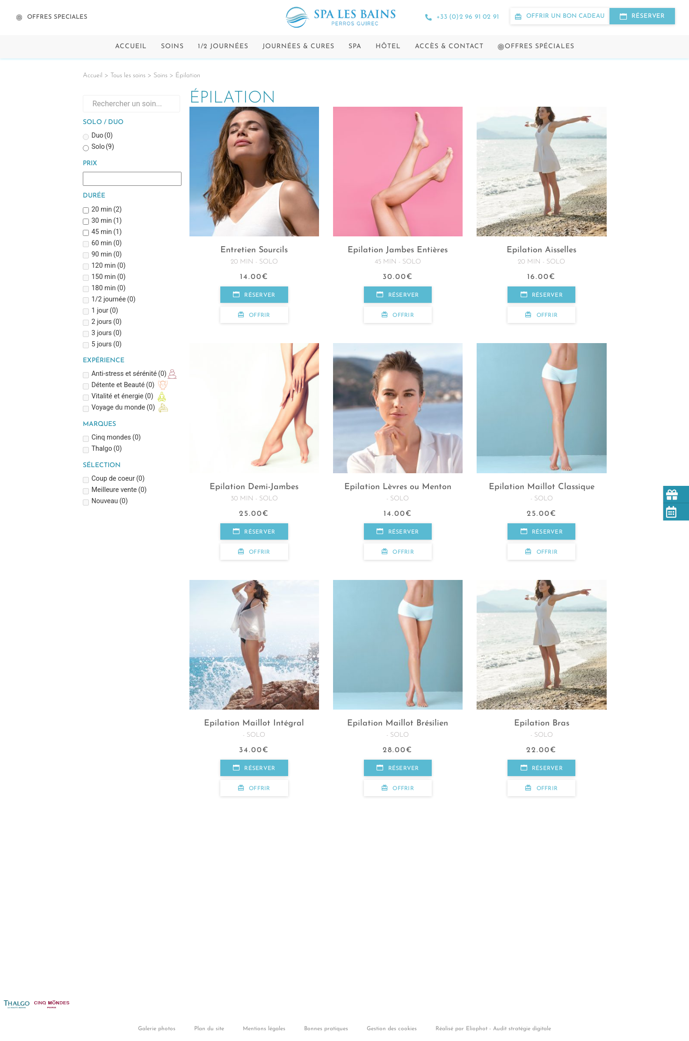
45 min (106, 232)
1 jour (104, 311)
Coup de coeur (118, 479)
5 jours (106, 344)
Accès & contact (449, 46)
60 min (106, 243)
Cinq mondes (116, 437)
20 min (106, 209)
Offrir (254, 315)
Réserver (254, 295)
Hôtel (388, 46)
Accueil (131, 46)
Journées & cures (298, 46)
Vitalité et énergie (122, 396)
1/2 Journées (223, 46)
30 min (106, 221)
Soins (172, 46)
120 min (108, 266)
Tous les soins (127, 75)
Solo (102, 147)
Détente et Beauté (122, 385)
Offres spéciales (536, 46)
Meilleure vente (118, 490)
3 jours (106, 333)
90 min (106, 254)
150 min (108, 277)
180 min (108, 288)
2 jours (106, 322)
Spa (355, 46)
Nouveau (109, 501)
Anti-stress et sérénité (129, 374)
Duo (102, 135)
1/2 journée (113, 299)
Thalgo (106, 449)
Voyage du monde (123, 407)
